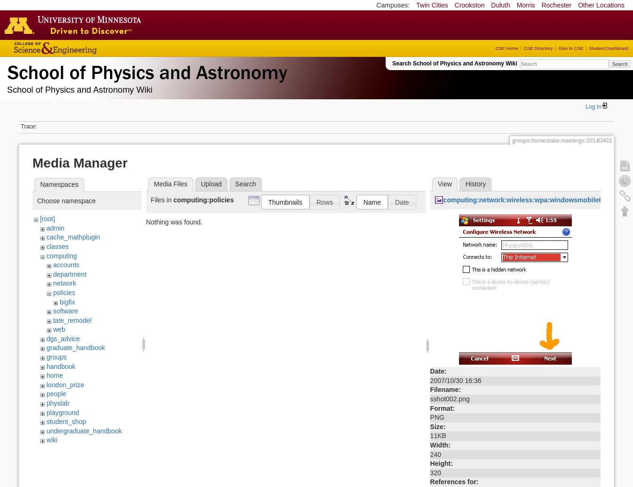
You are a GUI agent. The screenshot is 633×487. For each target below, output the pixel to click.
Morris (526, 5)
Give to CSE (570, 48)
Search (619, 64)
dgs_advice (63, 339)
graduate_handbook (76, 347)
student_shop (66, 421)
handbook (61, 366)
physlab (58, 403)
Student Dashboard (608, 48)
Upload (211, 184)
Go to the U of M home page (75, 25)
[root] (47, 219)
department (70, 274)
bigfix (67, 302)
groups (57, 357)
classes (58, 246)
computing (62, 256)
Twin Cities (432, 5)
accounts (66, 265)
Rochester (556, 5)
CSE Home (506, 48)
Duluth (500, 5)
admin (55, 228)
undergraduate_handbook (84, 431)
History (476, 184)
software (65, 311)
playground (63, 412)
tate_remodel (72, 320)
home (55, 375)
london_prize (65, 385)
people (56, 394)
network (64, 283)
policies (64, 292)
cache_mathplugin (73, 237)
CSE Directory (538, 48)
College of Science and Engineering (84, 48)
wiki (52, 440)
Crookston (470, 5)
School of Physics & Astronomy (146, 70)
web (59, 329)
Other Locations (601, 5)
